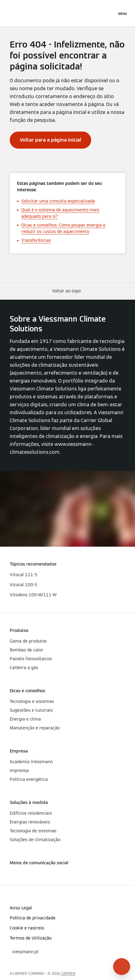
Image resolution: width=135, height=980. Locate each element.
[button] (68, 291)
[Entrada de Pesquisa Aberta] (109, 13)
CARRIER (68, 973)
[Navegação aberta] (122, 13)
